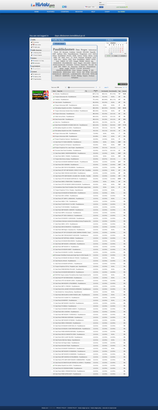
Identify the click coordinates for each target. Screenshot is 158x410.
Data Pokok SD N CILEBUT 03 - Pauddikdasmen (67, 297)
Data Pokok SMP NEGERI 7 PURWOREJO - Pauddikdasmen (70, 314)
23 (109, 52)
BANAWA (86, 68)
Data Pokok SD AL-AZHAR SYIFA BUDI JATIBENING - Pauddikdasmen (73, 289)
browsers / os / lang (39, 60)
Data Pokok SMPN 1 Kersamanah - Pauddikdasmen (68, 212)
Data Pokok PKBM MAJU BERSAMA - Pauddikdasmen (68, 317)
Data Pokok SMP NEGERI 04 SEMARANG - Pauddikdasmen (70, 354)
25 (113, 52)
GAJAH (79, 68)
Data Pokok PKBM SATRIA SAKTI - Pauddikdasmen (68, 374)
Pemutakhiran (91, 66)
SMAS (94, 63)
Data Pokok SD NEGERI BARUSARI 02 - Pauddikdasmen (69, 272)
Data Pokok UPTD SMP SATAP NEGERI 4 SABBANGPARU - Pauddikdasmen (74, 359)
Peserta (69, 56)
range (115, 55)
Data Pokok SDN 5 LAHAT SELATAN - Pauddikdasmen (69, 337)
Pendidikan (81, 59)
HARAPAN (57, 63)
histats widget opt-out (83, 408)
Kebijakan (74, 77)
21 (120, 50)
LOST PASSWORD (121, 7)
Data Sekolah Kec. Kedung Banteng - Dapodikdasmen (68, 291)
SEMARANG (57, 72)
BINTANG (66, 74)
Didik (74, 56)
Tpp (119, 91)
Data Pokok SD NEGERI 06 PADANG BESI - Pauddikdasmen (70, 192)
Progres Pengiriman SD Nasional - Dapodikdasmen (68, 144)
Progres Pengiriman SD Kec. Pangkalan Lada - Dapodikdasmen (71, 266)
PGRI (88, 72)
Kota (74, 70)
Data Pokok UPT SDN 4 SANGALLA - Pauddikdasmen (68, 215)
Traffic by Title (37, 76)
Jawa (75, 63)
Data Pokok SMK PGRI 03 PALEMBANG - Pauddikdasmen (69, 167)
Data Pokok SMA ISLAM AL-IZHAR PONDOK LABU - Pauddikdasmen (72, 294)
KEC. (74, 72)
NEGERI (86, 52)
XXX (94, 57)
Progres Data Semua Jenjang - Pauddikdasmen (67, 159)
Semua (79, 56)
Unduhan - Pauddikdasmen (62, 99)
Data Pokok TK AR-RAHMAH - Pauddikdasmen (67, 207)
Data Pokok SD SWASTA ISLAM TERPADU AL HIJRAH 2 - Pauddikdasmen (74, 362)
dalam (62, 68)
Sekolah (79, 52)
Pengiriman (83, 54)
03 (67, 61)
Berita (90, 56)
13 (118, 48)
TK (59, 57)
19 (115, 50)
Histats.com (45, 408)
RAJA (79, 72)
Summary (36, 42)
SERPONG (66, 76)
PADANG (84, 65)
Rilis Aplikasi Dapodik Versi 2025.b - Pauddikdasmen (68, 365)
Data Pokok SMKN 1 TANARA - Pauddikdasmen (67, 156)
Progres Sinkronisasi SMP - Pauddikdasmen (66, 105)
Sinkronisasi (92, 50)
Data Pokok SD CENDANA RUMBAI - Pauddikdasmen (68, 368)
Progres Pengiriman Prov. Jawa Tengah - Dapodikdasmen (69, 147)
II (89, 70)
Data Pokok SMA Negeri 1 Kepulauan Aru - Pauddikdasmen (70, 229)
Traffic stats (37, 47)
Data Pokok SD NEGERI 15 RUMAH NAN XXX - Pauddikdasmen (71, 125)
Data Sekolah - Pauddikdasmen (63, 102)
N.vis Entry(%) (113, 91)
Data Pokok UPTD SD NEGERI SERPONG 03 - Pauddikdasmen (71, 178)
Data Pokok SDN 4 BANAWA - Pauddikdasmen (66, 164)
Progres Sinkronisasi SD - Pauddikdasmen (65, 96)
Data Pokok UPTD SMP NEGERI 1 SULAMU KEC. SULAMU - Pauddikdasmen (74, 176)
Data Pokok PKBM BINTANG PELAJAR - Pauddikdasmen (69, 269)
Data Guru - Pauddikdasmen (62, 122)
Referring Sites (37, 52)
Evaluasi (91, 76)
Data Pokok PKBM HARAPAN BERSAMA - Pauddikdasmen (70, 331)
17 (111, 50)
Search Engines (38, 55)
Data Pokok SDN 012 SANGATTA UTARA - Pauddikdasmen (70, 334)
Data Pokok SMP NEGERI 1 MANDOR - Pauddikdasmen (69, 209)
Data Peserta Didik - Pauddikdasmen (64, 119)
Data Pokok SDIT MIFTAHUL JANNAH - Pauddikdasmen (69, 238)
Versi (74, 59)
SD (60, 52)
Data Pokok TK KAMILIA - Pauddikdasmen (65, 306)
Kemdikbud (62, 56)
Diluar (55, 56)
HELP (93, 12)
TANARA (69, 65)
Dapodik (92, 52)
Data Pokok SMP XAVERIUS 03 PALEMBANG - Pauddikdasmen (71, 357)
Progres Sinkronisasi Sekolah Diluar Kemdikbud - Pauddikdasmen (71, 110)
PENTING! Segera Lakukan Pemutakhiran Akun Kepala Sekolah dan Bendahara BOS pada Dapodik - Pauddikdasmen (84, 275)
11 (113, 48)
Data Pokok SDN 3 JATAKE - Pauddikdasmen (66, 195)
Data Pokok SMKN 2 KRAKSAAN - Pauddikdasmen (68, 323)
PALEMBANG (67, 63)
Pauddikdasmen (64, 49)
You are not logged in (38, 36)
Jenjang (85, 70)
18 (113, 50)
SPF (59, 66)
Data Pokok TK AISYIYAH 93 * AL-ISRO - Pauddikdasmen (69, 204)
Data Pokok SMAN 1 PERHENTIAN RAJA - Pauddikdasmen (70, 371)
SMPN (88, 59)
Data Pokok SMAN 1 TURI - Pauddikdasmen (66, 201)
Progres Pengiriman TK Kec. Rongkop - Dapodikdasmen (69, 190)
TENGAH (93, 74)
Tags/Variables (37, 79)
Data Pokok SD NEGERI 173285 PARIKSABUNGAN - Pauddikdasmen (72, 328)
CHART (107, 12)
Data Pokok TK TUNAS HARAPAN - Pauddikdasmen (68, 142)
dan (92, 61)
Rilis (65, 54)
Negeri (80, 63)
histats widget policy (96, 408)
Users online (38, 44)
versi (89, 54)
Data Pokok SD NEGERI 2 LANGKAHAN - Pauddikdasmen (69, 218)
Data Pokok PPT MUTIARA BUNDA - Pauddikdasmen (68, 277)
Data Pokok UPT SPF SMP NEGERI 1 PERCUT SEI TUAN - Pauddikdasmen (74, 170)
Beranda (65, 52)
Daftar (85, 56)
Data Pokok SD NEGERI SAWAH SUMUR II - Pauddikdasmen (70, 308)
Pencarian (74, 66)
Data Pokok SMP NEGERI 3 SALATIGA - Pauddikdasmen (69, 303)
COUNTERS (65, 12)
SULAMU (87, 63)
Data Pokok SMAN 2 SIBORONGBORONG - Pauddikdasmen (70, 153)
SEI (83, 72)
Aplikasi (59, 54)
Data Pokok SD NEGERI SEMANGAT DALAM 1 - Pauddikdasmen (71, 161)
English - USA (90, 7)
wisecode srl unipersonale (109, 408)
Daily (107, 43)
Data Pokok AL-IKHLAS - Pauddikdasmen (65, 260)
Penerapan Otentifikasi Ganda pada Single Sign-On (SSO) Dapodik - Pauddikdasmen (76, 255)
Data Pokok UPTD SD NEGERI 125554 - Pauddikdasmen (69, 280)
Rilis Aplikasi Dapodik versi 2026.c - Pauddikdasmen (68, 108)
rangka (67, 68)
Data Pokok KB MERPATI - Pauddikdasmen (66, 300)
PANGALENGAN (59, 65)
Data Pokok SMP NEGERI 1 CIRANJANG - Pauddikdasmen (70, 243)
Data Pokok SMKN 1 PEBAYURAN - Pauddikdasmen (68, 181)
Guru (95, 56)
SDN (55, 59)
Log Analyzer (37, 68)
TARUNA (82, 66)
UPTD (93, 59)
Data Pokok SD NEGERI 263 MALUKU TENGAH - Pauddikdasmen (71, 258)
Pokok (56, 52)
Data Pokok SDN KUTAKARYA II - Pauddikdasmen (67, 226)
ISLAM (91, 65)
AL (69, 66)
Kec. (59, 59)
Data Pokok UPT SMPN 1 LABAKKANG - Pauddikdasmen (69, 198)
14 (120, 48)
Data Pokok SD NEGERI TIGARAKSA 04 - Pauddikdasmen (70, 348)
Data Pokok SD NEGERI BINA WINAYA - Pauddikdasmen (69, 241)
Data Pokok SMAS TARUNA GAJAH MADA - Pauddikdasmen (70, 173)
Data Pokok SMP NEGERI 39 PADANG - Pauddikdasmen (69, 320)
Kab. (57, 61)
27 (118, 52)
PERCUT (58, 76)
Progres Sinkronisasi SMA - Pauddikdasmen (66, 136)
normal (108, 55)
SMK (55, 57)
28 (120, 52)
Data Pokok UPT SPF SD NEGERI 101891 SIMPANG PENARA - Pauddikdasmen (75, 232)
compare (123, 55)
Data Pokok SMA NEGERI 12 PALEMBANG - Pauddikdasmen (70, 283)
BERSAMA (67, 72)
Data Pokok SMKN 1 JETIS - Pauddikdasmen (66, 224)
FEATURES (50, 12)
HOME (36, 12)
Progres (84, 49)
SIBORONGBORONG (63, 70)
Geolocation (37, 63)
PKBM (81, 61)
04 (95, 65)
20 (118, 50)
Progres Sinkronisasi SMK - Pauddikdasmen (66, 133)
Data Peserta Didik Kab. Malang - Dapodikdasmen (67, 340)
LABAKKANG (76, 74)
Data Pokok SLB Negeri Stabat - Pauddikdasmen (67, 342)
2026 (70, 59)
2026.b (65, 59)
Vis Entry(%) (105, 91)
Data (78, 49)
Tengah (75, 61)
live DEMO (121, 12)
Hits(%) (96, 91)
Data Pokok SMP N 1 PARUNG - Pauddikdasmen (67, 286)
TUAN (73, 76)
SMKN (62, 61)
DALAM (94, 72)
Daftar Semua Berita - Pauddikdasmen (64, 116)
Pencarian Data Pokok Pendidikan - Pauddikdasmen (68, 150)
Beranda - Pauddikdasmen (61, 93)
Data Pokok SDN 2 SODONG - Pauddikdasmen (67, 311)
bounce (124, 91)
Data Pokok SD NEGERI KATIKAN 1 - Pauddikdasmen (68, 263)
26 (115, 52)
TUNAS (77, 65)
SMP (54, 54)
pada (55, 66)
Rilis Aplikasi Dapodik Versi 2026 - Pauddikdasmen (67, 130)
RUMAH (88, 57)
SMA (63, 57)
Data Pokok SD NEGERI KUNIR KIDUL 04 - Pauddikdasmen (70, 325)
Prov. (68, 57)
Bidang (79, 76)
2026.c (95, 54)
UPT (70, 61)
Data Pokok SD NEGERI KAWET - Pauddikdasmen (68, 249)
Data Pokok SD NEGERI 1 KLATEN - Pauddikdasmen (68, 252)
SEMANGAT (56, 74)
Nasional (81, 57)
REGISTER (79, 12)
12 (115, 48)
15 (71, 57)
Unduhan (72, 52)
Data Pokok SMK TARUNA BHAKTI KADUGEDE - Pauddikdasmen (71, 235)
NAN (75, 57)
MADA (72, 68)
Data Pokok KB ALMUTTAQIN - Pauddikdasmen (67, 345)
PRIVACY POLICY (61, 408)
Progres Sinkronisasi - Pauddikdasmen (64, 113)
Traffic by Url (37, 74)
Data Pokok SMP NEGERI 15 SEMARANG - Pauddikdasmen (70, 351)
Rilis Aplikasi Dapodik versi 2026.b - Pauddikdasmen (68, 127)
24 (111, 52)
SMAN (87, 61)
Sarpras (85, 76)
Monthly (113, 43)
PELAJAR (85, 74)
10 (111, 48)
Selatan (79, 70)
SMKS (64, 66)
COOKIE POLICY (72, 408)
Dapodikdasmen (73, 54)
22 (122, 50)
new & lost (122, 84)
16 (109, 50)
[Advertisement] (78, 24)
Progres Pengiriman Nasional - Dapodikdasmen (67, 139)
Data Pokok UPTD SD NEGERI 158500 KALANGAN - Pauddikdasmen (72, 184)
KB (92, 70)
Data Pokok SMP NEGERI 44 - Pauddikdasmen (67, 246)
